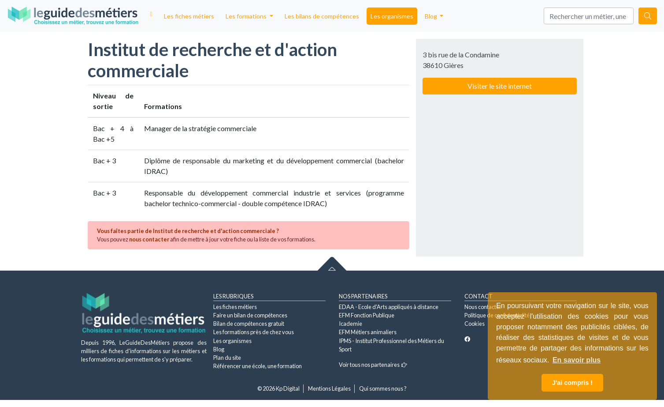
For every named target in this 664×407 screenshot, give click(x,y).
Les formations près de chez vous (253, 331)
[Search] (589, 16)
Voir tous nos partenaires (373, 364)
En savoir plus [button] (577, 360)
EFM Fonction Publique (366, 315)
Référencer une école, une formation (257, 365)
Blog (218, 349)
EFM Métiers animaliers (368, 331)
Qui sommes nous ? (383, 388)
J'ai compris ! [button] (572, 382)
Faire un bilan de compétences (250, 315)
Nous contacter (482, 306)
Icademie (350, 323)
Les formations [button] (247, 16)
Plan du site (227, 357)
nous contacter (149, 239)
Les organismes (392, 16)
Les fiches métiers (189, 16)
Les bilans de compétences (322, 16)
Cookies (474, 323)
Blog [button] (431, 16)
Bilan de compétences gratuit (248, 323)
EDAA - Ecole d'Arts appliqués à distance (388, 306)
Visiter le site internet (499, 86)
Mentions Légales (329, 388)
